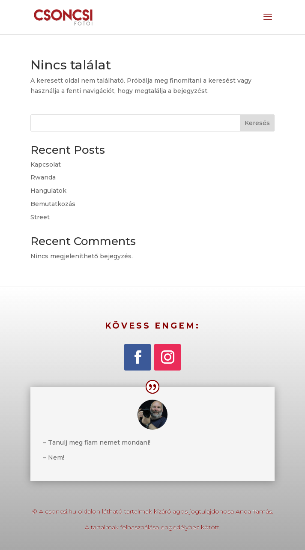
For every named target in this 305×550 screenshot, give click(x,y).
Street (40, 217)
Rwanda (43, 177)
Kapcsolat (45, 164)
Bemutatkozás (52, 204)
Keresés (257, 123)
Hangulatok (48, 190)
